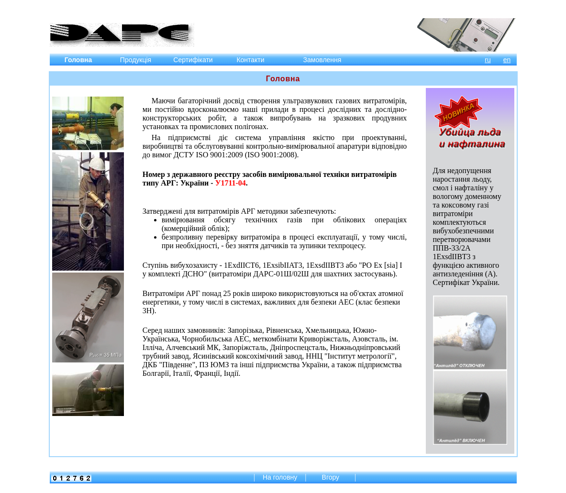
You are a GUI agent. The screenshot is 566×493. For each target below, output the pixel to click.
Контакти (250, 60)
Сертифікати (192, 60)
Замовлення (322, 60)
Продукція (135, 60)
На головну (280, 477)
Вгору (331, 477)
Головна (78, 60)
